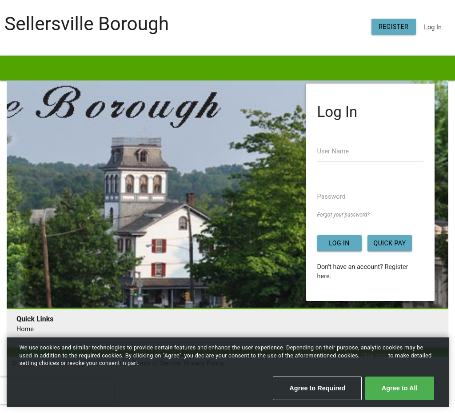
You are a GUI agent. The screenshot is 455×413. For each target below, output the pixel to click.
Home (25, 329)
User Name (333, 151)
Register (393, 26)
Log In (433, 27)
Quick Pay (390, 243)
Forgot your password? (343, 215)
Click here (374, 355)
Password (331, 196)
